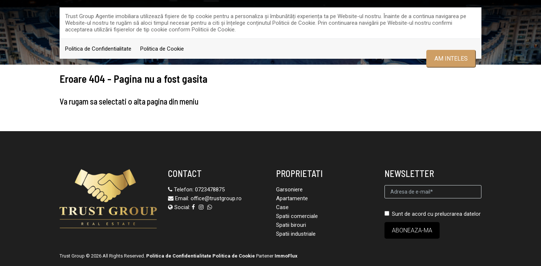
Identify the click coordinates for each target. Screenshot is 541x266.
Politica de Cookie (162, 48)
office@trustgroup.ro (216, 193)
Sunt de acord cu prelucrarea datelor (432, 208)
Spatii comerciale (297, 210)
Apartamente (292, 193)
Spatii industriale (296, 228)
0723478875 (210, 184)
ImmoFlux (286, 250)
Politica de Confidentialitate (98, 48)
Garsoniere (289, 184)
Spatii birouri (291, 219)
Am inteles (451, 58)
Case (282, 201)
